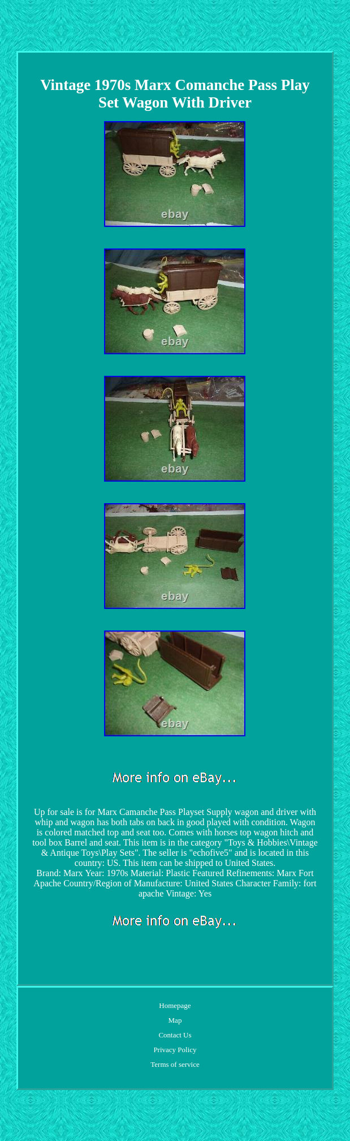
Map (175, 1020)
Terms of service (174, 1064)
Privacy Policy (174, 1049)
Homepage (175, 1005)
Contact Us (174, 1035)
